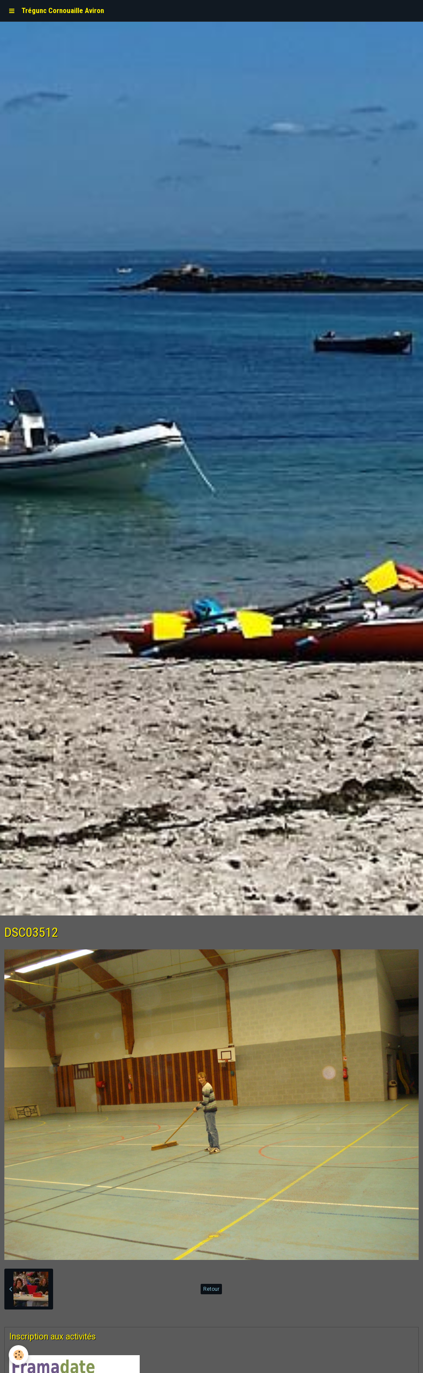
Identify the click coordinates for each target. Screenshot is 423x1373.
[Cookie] (18, 1355)
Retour (211, 1289)
